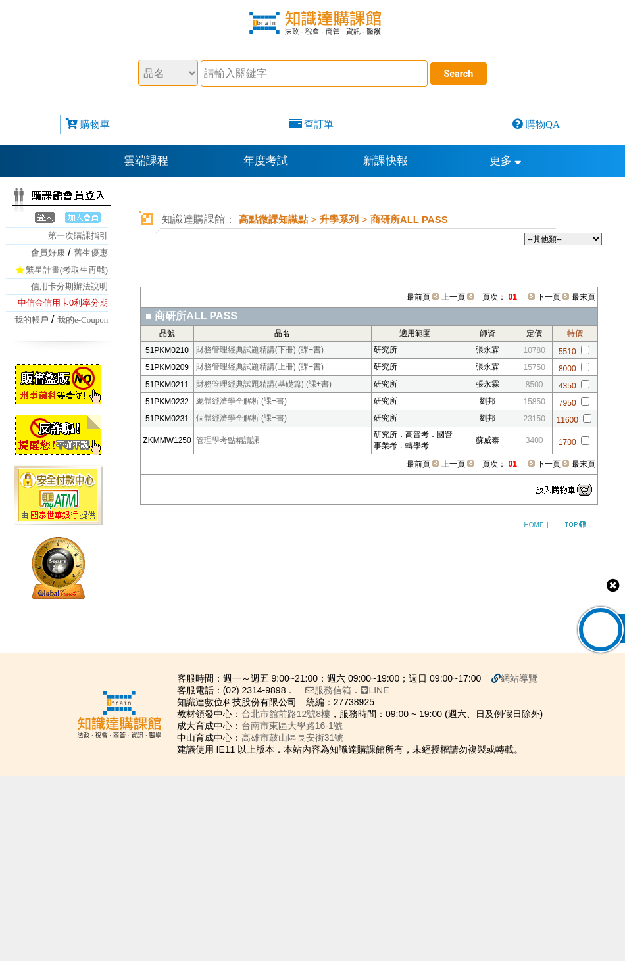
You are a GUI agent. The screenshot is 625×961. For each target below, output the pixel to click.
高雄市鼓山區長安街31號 (298, 737)
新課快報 (385, 160)
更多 (505, 160)
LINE (380, 690)
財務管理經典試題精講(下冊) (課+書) (260, 349)
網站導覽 (524, 678)
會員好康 (48, 253)
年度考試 (265, 160)
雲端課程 (146, 160)
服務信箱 (334, 690)
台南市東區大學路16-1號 (297, 725)
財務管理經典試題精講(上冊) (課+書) (260, 366)
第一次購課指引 (78, 236)
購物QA (543, 123)
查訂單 (319, 123)
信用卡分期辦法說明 (69, 286)
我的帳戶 (31, 320)
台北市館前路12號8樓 (291, 714)
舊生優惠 (91, 253)
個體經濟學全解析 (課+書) (241, 418)
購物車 (95, 123)
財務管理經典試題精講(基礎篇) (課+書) (264, 383)
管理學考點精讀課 (227, 440)
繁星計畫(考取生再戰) (67, 270)
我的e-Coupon (82, 320)
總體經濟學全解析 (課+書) (241, 401)
